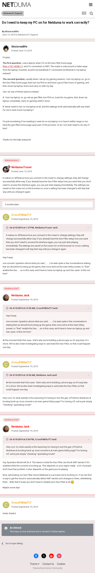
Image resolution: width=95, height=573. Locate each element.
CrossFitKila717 (44, 308)
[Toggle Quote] (7, 227)
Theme (34, 564)
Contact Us (48, 564)
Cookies (61, 564)
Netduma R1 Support (28, 34)
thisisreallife (12, 31)
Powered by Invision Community (47, 568)
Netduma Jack (44, 375)
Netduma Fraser (43, 227)
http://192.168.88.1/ (12, 66)
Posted (21, 50)
